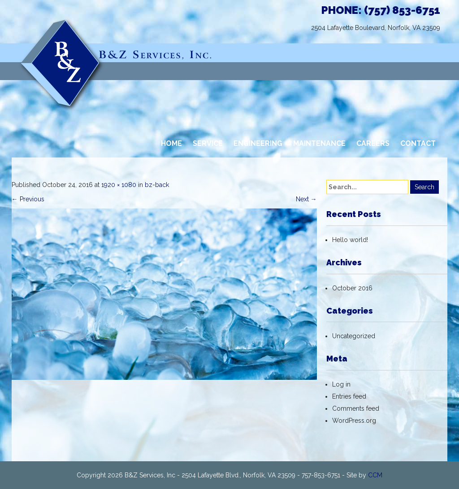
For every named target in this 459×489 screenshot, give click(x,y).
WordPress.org (354, 420)
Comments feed (355, 408)
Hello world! (350, 239)
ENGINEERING (258, 143)
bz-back (157, 184)
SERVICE (208, 143)
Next (306, 199)
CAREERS (373, 143)
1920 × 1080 (118, 184)
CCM (375, 475)
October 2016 (352, 288)
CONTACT (418, 143)
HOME (171, 143)
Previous (28, 199)
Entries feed (349, 396)
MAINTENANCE (319, 143)
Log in (341, 384)
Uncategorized (353, 336)
